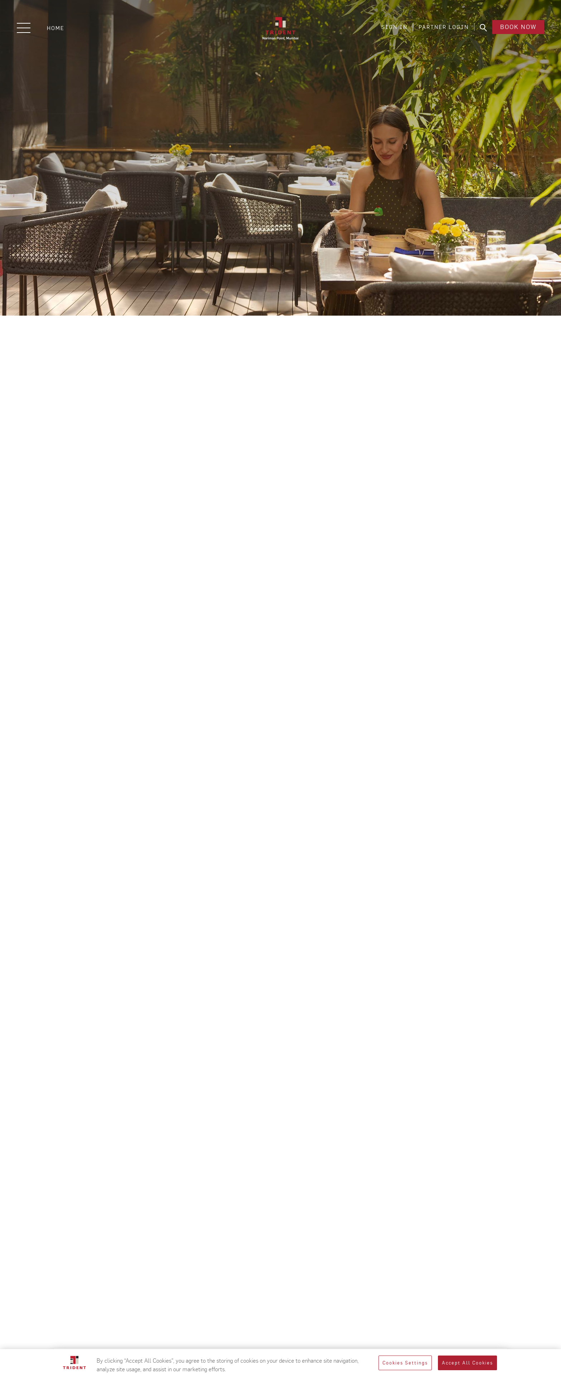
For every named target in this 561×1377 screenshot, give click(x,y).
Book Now (517, 28)
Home (55, 28)
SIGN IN (393, 28)
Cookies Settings (405, 1363)
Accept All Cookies (467, 1363)
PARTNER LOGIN (442, 28)
